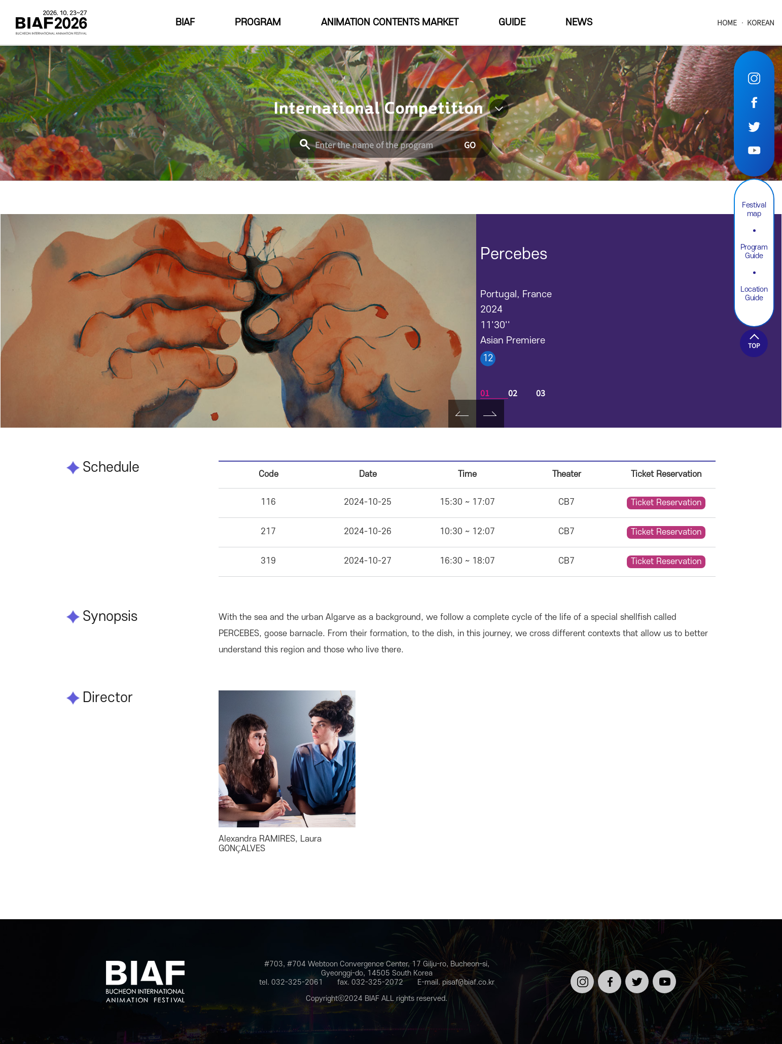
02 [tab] (512, 393)
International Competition (378, 108)
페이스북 (608, 978)
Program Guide (754, 251)
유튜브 (662, 974)
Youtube (754, 149)
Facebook (754, 102)
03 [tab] (540, 393)
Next (490, 414)
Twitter (754, 126)
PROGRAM (258, 22)
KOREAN (760, 22)
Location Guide (753, 293)
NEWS (578, 22)
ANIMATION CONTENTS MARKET (389, 22)
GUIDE (512, 22)
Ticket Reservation (666, 502)
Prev (462, 414)
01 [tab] (484, 393)
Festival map (754, 209)
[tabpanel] (238, 321)
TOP (754, 345)
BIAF (185, 22)
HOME (727, 22)
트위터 (635, 974)
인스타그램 (580, 978)
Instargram (754, 78)
